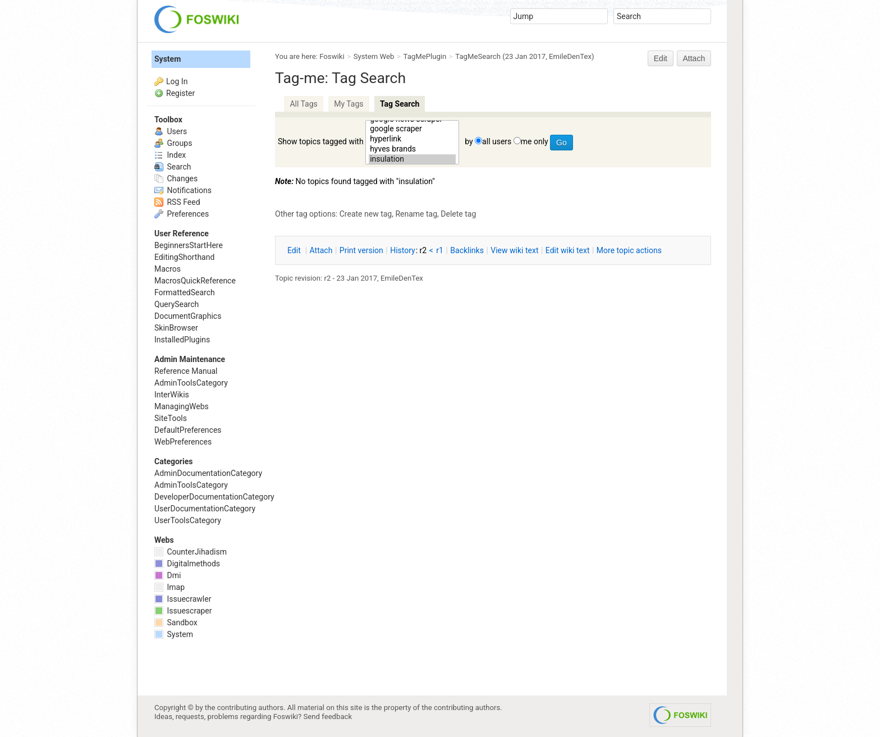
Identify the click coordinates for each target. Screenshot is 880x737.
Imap (169, 587)
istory (402, 250)
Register (180, 93)
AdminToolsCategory (191, 382)
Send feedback (328, 716)
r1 (439, 250)
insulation (412, 159)
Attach (694, 58)
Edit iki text (568, 250)
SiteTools (170, 418)
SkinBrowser (176, 327)
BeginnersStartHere (188, 245)
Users (170, 131)
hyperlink (412, 139)
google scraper (412, 129)
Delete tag (458, 213)
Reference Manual (185, 371)
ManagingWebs (181, 406)
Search (172, 166)
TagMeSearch (478, 56)
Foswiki (331, 56)
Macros (167, 268)
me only (534, 141)
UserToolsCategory (187, 520)
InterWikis (171, 394)
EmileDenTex (570, 56)
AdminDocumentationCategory (208, 473)
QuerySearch (176, 304)
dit (294, 250)
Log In (176, 81)
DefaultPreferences (188, 429)
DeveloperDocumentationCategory (214, 496)
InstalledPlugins (182, 339)
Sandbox (176, 622)
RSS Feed (177, 202)
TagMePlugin (425, 56)
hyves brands (412, 149)
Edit (660, 58)
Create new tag (366, 213)
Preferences (181, 213)
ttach (321, 250)
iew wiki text (514, 250)
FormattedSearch (184, 292)
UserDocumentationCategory (204, 508)
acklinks (467, 250)
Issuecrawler (182, 598)
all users (496, 141)
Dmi (167, 575)
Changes (176, 178)
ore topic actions (629, 250)
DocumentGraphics (187, 316)
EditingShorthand (184, 257)
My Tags (348, 103)
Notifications (183, 190)
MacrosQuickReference (195, 280)
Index (170, 154)
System (167, 58)
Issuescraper (183, 610)
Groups (173, 143)
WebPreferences (183, 441)
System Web (374, 56)
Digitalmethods (187, 563)
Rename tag (416, 213)
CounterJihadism (190, 551)
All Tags (303, 103)
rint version (361, 250)
